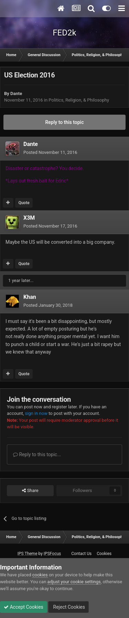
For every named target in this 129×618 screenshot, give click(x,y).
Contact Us (81, 553)
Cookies (104, 553)
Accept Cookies (23, 607)
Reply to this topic (64, 122)
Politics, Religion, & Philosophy (79, 100)
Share (30, 490)
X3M (29, 217)
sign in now (36, 413)
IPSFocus (52, 553)
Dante (16, 93)
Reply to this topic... (37, 454)
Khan (29, 297)
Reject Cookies (68, 607)
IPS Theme (27, 553)
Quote (23, 202)
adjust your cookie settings (74, 581)
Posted (50, 152)
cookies (40, 574)
